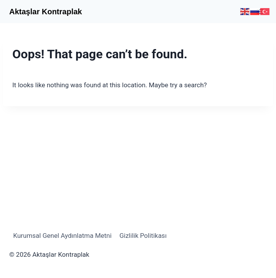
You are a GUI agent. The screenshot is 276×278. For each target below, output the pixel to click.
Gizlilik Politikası (143, 235)
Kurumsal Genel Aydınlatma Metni (62, 235)
